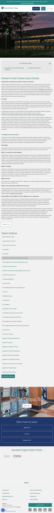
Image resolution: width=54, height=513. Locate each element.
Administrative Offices (7, 496)
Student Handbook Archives (9, 372)
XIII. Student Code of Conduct (9, 308)
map (19, 507)
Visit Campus (36, 8)
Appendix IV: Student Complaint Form (11, 351)
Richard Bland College (9, 8)
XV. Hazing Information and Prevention (11, 317)
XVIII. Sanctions (6, 329)
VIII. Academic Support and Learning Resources (13, 287)
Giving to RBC (5, 490)
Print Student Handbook (8, 376)
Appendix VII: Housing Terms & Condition (12, 363)
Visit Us (27, 434)
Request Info (27, 440)
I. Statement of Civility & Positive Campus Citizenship (15, 258)
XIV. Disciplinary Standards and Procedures (12, 313)
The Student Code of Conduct (45, 89)
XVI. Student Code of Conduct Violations (12, 321)
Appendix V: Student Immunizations (10, 355)
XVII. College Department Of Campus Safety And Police (15, 325)
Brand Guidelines (34, 499)
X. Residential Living (7, 296)
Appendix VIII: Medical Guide (9, 367)
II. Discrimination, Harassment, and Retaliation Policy (15, 262)
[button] (2, 510)
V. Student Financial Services (9, 274)
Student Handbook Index (8, 236)
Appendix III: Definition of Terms (10, 346)
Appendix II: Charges (7, 342)
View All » (26, 483)
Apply (43, 8)
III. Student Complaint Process (9, 266)
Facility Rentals (5, 493)
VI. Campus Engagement (8, 279)
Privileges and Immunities (34, 68)
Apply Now (27, 427)
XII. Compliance (6, 304)
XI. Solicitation (5, 300)
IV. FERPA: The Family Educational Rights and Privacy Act (16, 270)
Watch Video (27, 405)
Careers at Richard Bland (36, 490)
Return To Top (6, 224)
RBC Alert (4, 499)
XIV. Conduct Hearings (7, 334)
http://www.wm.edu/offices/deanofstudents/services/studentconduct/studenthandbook (23, 114)
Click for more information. (27, 3)
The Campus (5, 253)
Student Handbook (9, 233)
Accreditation (5, 249)
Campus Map (33, 496)
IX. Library (4, 291)
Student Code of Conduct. (16, 193)
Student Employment (35, 493)
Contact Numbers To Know (8, 241)
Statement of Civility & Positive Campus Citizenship (14, 68)
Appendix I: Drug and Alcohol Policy (11, 338)
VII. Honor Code (6, 283)
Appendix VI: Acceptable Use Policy (11, 359)
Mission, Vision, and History (9, 245)
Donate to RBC (40, 505)
